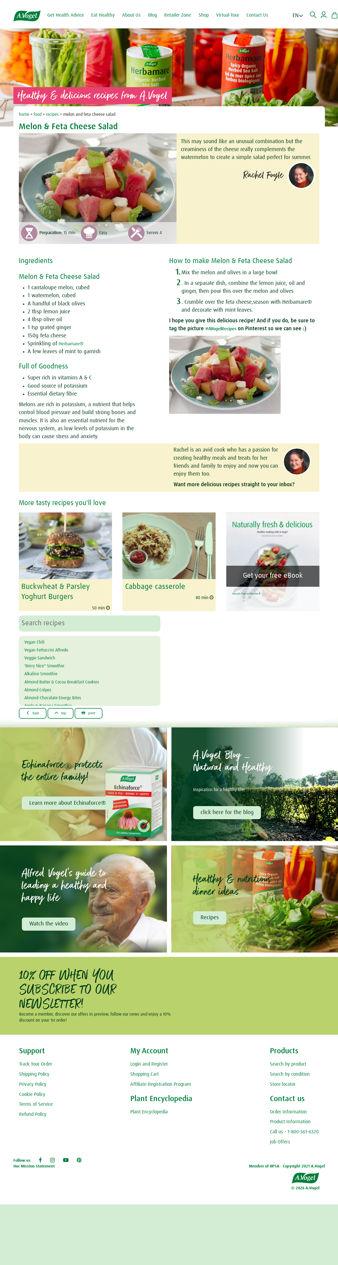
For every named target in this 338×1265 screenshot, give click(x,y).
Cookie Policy (32, 1095)
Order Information (288, 1112)
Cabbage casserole (153, 586)
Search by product (288, 1065)
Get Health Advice (70, 15)
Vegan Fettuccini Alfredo (52, 648)
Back (35, 711)
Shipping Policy (34, 1075)
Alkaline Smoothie (45, 672)
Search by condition (290, 1075)
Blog (157, 15)
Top (67, 711)
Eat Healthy (108, 15)
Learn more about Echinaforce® (68, 802)
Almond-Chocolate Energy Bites (60, 696)
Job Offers (280, 1142)
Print (100, 711)
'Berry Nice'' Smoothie (49, 664)
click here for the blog (227, 812)
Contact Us (262, 15)
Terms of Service (36, 1105)
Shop (209, 15)
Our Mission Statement (34, 1167)
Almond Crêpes (41, 688)
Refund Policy (32, 1115)
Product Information (290, 1122)
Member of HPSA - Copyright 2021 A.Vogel (287, 1167)
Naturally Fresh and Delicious (271, 591)
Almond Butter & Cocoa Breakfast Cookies (72, 680)
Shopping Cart (144, 1075)
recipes (52, 114)
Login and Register (149, 1065)
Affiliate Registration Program (160, 1085)
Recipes (210, 918)
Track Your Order (35, 1065)
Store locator (283, 1085)
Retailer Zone (182, 15)
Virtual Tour (232, 15)
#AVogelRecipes (224, 328)
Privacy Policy (32, 1085)
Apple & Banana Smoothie (54, 704)
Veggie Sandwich (44, 656)
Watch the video (49, 924)
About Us (136, 15)
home (24, 114)
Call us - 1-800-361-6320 (294, 1132)
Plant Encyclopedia (149, 1112)
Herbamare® (73, 343)
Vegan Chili (37, 640)
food (38, 114)
